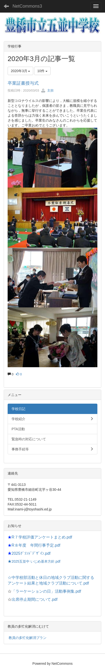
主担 (47, 90)
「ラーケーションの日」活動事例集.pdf (46, 591)
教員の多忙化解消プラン (27, 638)
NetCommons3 (27, 6)
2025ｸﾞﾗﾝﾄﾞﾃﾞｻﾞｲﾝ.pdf (31, 553)
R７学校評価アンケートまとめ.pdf (42, 537)
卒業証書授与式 (23, 83)
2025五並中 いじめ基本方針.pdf (36, 561)
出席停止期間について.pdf (35, 599)
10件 (42, 71)
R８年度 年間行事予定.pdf (36, 545)
